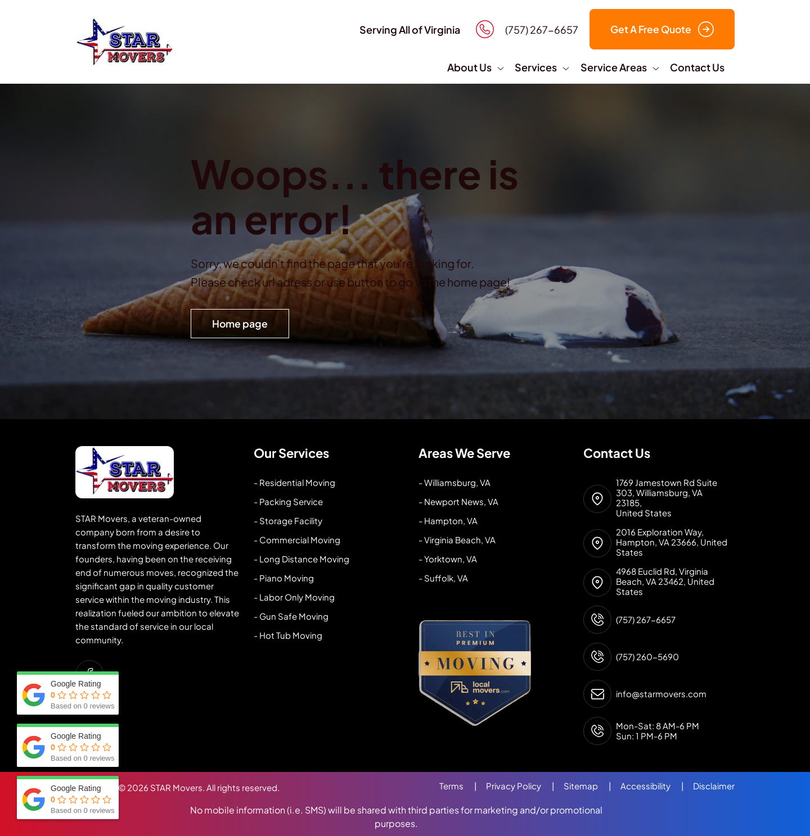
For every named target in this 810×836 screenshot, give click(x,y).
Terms (462, 785)
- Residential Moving (294, 482)
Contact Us (697, 67)
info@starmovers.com (661, 694)
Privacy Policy (525, 785)
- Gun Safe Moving (291, 616)
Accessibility (656, 785)
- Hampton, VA (448, 520)
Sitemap (592, 785)
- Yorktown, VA (447, 558)
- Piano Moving (284, 578)
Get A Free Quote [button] (662, 29)
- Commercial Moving (297, 539)
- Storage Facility (288, 520)
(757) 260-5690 (647, 657)
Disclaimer (714, 785)
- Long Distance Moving (301, 558)
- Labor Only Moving (294, 597)
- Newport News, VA (458, 501)
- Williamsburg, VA (454, 482)
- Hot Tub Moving (288, 635)
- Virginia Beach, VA (457, 539)
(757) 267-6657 (646, 620)
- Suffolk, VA (443, 578)
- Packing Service (288, 501)
